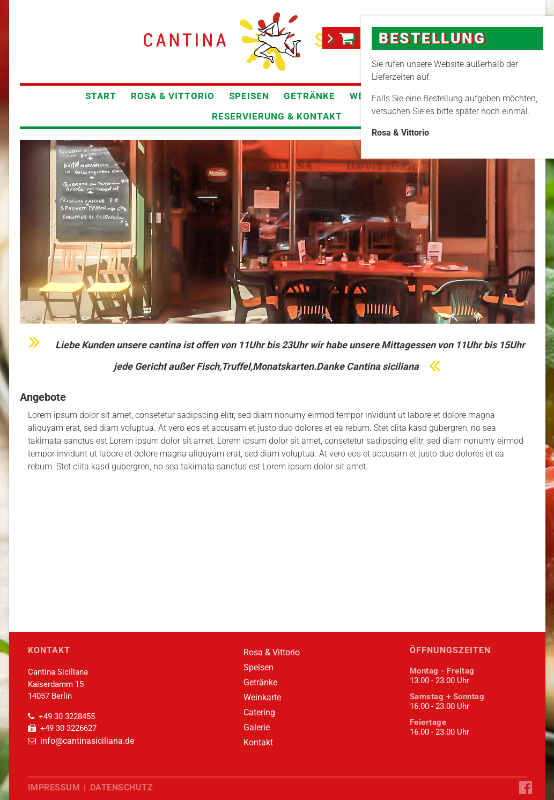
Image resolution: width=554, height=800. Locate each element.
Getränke (309, 96)
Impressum (52, 787)
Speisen (249, 96)
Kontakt (251, 742)
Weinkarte (256, 697)
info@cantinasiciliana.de (84, 740)
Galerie (250, 727)
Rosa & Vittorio (173, 96)
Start (100, 96)
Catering (253, 712)
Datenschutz (117, 787)
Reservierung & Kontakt (277, 116)
